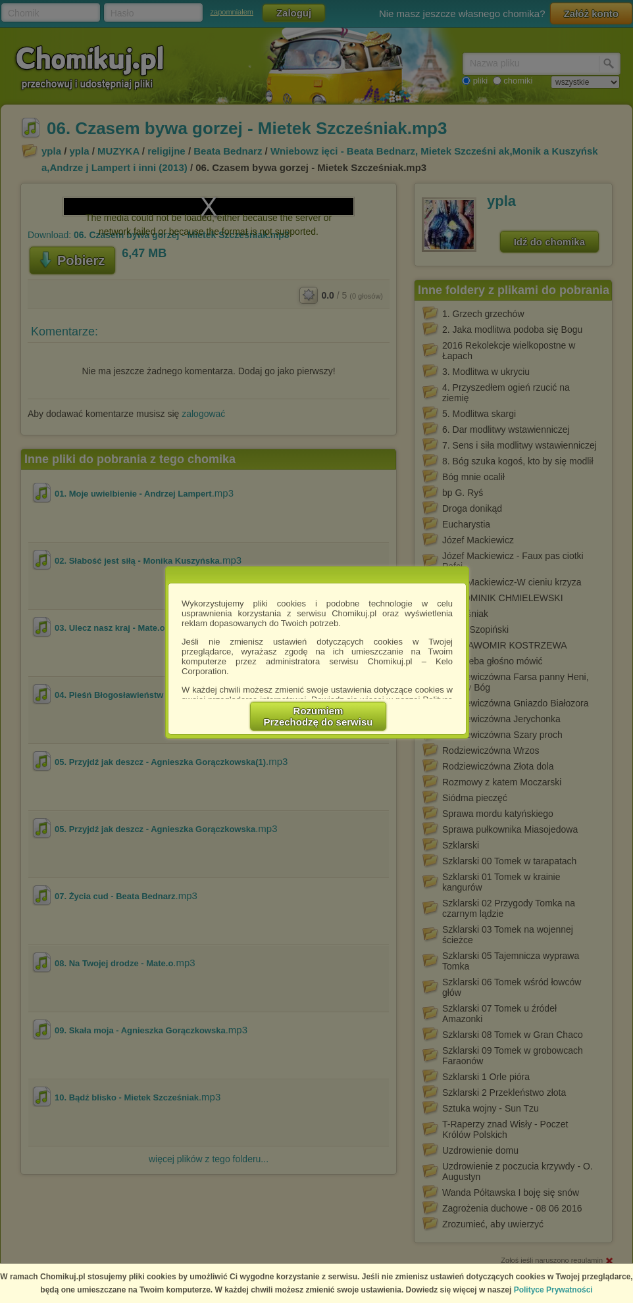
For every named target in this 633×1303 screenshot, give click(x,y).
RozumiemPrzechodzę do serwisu (318, 716)
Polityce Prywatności (553, 1289)
